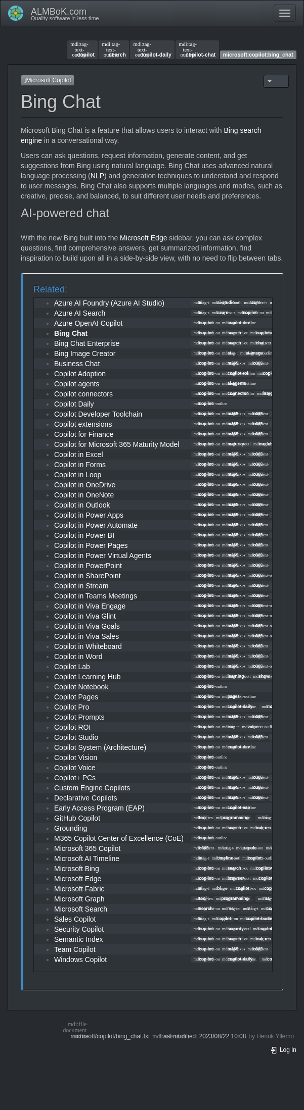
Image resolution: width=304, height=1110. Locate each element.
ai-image (251, 353)
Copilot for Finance (84, 434)
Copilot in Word (78, 656)
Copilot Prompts (79, 717)
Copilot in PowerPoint (88, 566)
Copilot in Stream (81, 586)
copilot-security (271, 928)
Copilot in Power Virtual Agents (102, 555)
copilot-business (259, 918)
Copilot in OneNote (84, 495)
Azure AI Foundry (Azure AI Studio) (109, 303)
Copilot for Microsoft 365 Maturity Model (116, 444)
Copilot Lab (72, 667)
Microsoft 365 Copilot (87, 848)
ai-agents (234, 383)
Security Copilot (79, 929)
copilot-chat (197, 49)
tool (200, 817)
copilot (82, 49)
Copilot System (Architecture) (100, 747)
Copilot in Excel (78, 454)
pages (231, 696)
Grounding (70, 828)
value (250, 726)
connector (235, 393)
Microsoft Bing (76, 869)
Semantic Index (78, 939)
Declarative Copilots (85, 798)
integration (270, 393)
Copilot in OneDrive (84, 485)
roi (227, 726)
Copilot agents (77, 384)
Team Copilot (75, 949)
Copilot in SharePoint (87, 576)
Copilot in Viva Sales (86, 636)
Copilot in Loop (77, 475)
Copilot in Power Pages (91, 545)
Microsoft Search (80, 909)
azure (252, 302)
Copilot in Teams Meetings (95, 596)
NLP (97, 176)
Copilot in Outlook (82, 505)
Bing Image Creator (84, 353)
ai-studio (223, 302)
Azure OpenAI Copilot (88, 323)
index (258, 827)
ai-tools (246, 847)
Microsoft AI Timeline (86, 858)
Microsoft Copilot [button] (47, 80)
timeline (222, 858)
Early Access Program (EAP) (99, 808)
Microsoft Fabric (79, 889)
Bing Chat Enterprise (86, 343)
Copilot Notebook (81, 687)
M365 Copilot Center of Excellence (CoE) (119, 838)
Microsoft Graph (79, 899)
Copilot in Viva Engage (89, 606)
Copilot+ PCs (75, 778)
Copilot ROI (72, 727)
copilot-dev (236, 322)
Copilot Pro (71, 707)
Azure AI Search (79, 313)
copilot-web (264, 868)
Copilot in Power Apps (88, 515)
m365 (230, 363)
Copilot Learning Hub (87, 677)
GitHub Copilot (77, 818)
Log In (283, 1049)
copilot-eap (236, 807)
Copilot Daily (74, 404)
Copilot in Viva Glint (85, 616)
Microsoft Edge (143, 238)
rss (264, 898)
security (233, 928)
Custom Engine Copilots (92, 788)
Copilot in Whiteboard (88, 646)
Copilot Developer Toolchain (98, 414)
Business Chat (77, 364)
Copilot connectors (83, 394)
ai (198, 302)
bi (216, 888)
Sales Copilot (75, 919)
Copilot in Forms (80, 465)
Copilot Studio (76, 737)
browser (233, 878)
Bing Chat (71, 333)
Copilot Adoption (80, 374)
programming (232, 817)
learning (233, 676)
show (261, 676)
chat (257, 342)
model (262, 443)
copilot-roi (235, 373)
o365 (255, 363)
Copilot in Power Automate (96, 525)
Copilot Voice (75, 768)
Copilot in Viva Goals (87, 626)
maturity (233, 443)
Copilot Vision (75, 757)
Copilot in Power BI (84, 535)
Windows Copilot (80, 959)
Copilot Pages (76, 697)
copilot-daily (152, 49)
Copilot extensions (83, 424)
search (114, 49)
